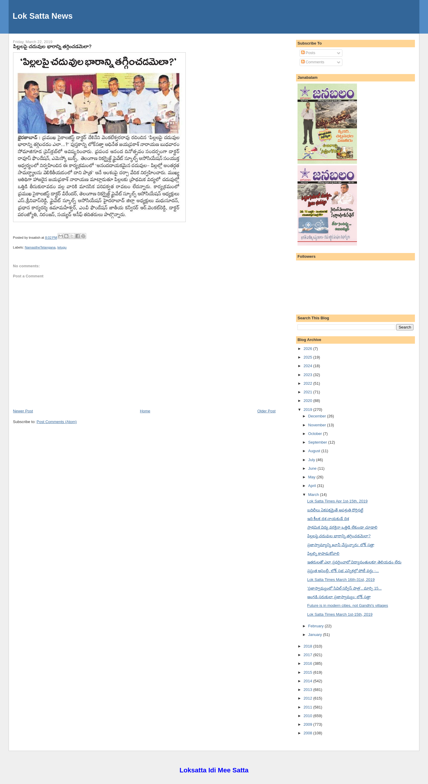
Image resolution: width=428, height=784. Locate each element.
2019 (308, 409)
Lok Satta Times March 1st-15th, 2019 (340, 614)
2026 (308, 348)
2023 (308, 375)
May (312, 477)
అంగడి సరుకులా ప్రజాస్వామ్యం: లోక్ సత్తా (339, 597)
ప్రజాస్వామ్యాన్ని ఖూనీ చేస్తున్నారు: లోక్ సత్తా (340, 545)
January (315, 634)
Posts (308, 53)
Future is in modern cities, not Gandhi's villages (347, 605)
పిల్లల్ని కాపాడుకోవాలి (323, 553)
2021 (308, 392)
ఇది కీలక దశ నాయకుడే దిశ (328, 518)
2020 (308, 400)
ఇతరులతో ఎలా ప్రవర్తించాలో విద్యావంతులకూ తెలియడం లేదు (354, 562)
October (315, 433)
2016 (308, 663)
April (312, 485)
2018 (308, 646)
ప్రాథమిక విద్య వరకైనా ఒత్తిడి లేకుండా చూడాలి (342, 527)
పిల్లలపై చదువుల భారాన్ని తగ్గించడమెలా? (52, 46)
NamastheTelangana (40, 247)
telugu (62, 247)
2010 (308, 716)
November (317, 425)
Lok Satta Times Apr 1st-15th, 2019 (337, 501)
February (316, 626)
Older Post (266, 411)
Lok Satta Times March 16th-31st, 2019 (341, 579)
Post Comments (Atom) (57, 422)
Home (145, 411)
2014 (308, 681)
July (312, 460)
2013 (308, 689)
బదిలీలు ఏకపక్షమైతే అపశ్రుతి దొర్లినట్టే (335, 510)
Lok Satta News (43, 16)
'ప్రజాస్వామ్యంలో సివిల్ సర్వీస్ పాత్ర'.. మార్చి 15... (344, 588)
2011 (308, 707)
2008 (308, 733)
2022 (308, 383)
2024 (308, 366)
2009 (308, 724)
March (314, 494)
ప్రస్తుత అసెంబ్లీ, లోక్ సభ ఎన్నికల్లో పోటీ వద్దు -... (343, 570)
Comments (312, 62)
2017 (308, 655)
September (318, 442)
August (314, 451)
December (317, 416)
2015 (308, 672)
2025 (308, 357)
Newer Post (23, 411)
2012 (308, 698)
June (313, 468)
